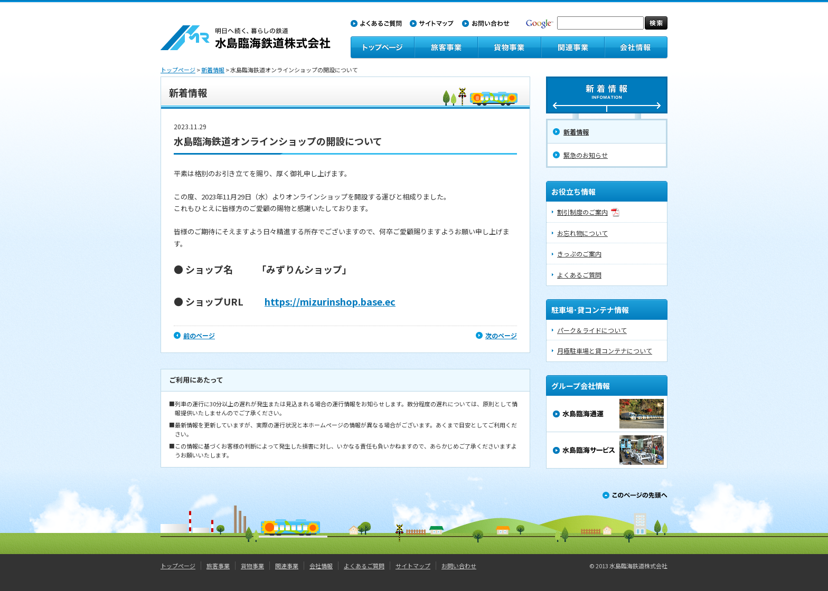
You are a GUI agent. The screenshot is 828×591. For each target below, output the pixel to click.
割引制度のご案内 (582, 211)
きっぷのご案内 (579, 253)
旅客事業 (218, 565)
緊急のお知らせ (585, 154)
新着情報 (212, 69)
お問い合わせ (458, 565)
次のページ (501, 335)
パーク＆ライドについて (592, 330)
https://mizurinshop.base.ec (330, 301)
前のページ (199, 335)
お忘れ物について (582, 232)
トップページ (178, 69)
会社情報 (321, 565)
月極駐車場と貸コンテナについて (604, 350)
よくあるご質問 (579, 274)
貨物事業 (252, 565)
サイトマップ (413, 565)
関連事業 (286, 565)
